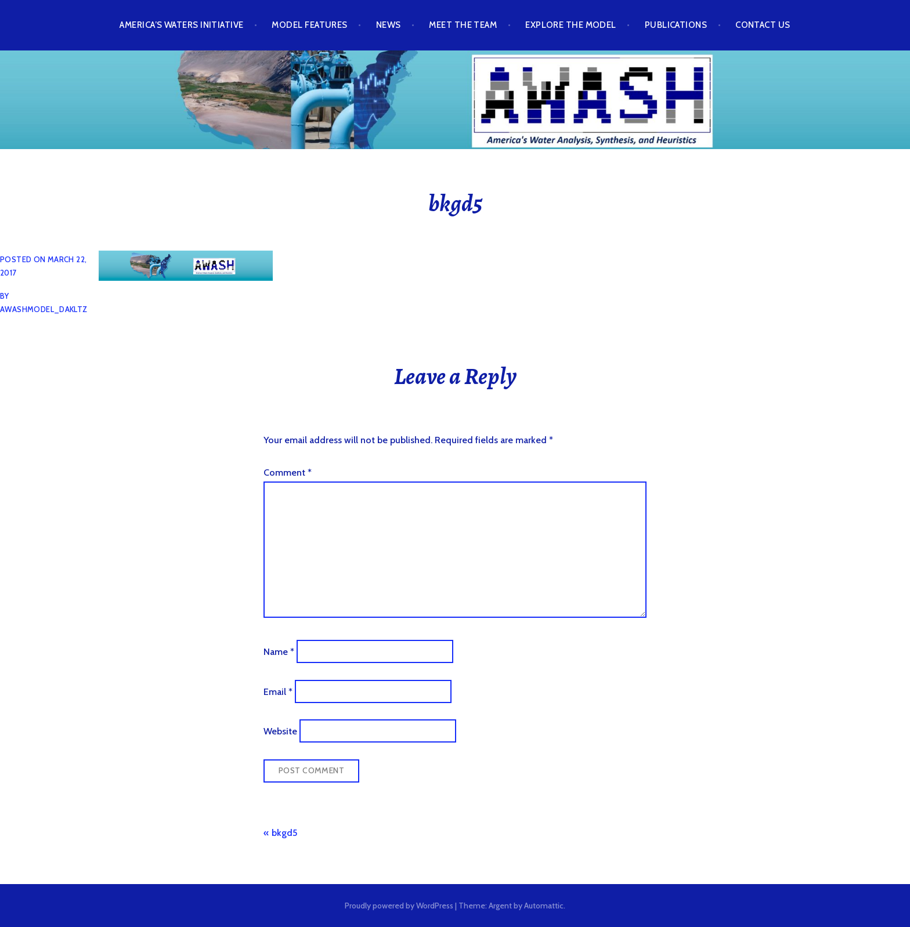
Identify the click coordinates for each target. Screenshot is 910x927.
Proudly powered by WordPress (399, 905)
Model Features (309, 25)
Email (277, 691)
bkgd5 (284, 832)
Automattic (544, 905)
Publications (676, 25)
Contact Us (762, 25)
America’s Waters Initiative (181, 25)
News (388, 25)
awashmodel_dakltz (44, 309)
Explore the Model (570, 25)
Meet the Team (463, 25)
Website (280, 731)
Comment (287, 472)
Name (278, 651)
